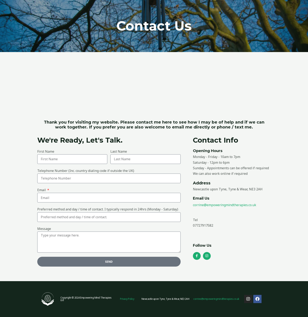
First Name (45, 151)
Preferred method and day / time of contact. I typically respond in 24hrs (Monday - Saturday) (107, 209)
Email (42, 190)
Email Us (201, 198)
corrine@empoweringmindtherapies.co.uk (225, 204)
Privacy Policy (127, 299)
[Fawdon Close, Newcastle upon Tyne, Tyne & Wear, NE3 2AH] (154, 83)
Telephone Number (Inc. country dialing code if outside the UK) (85, 170)
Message (44, 228)
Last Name (118, 151)
